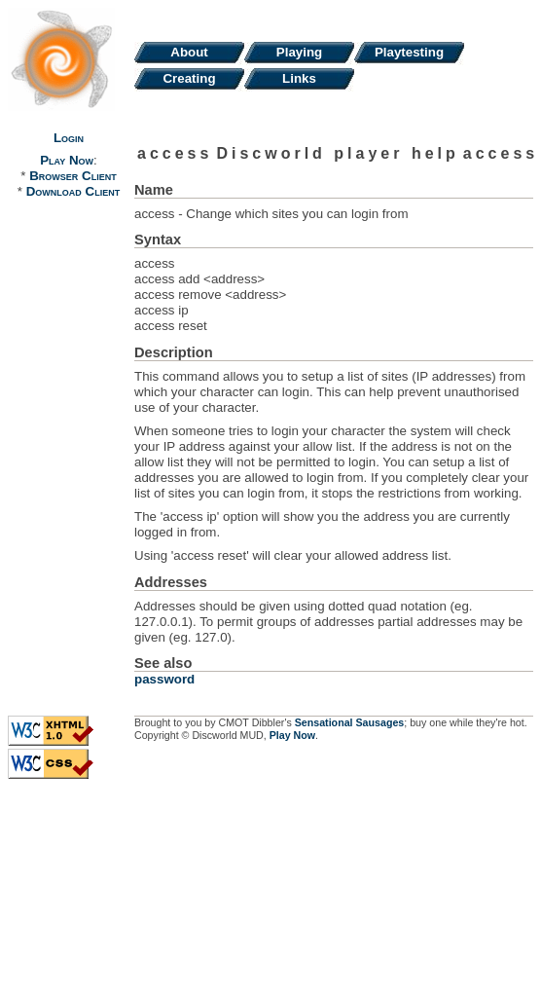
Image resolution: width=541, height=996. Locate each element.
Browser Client (72, 175)
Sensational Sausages (350, 722)
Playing (299, 52)
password (164, 679)
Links (299, 78)
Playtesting (409, 52)
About (189, 52)
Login (69, 137)
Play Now (66, 160)
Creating (188, 78)
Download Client (73, 191)
